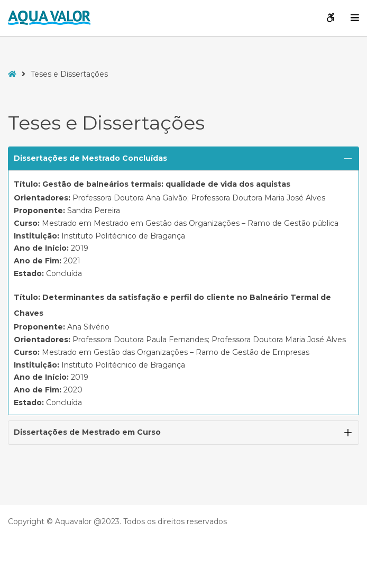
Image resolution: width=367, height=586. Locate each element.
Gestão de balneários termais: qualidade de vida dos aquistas (166, 184)
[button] (183, 158)
